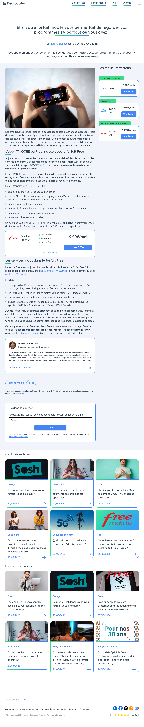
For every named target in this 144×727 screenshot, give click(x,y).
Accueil (8, 699)
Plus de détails (51, 252)
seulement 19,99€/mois (54, 270)
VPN (114, 2)
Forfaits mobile (15, 382)
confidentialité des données (18, 437)
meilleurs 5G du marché (17, 274)
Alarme (127, 2)
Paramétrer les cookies (55, 715)
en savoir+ (22, 393)
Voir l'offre (128, 91)
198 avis (135, 715)
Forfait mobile (98, 2)
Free (31, 382)
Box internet (78, 2)
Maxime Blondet (58, 43)
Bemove (41, 715)
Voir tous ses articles (20, 367)
